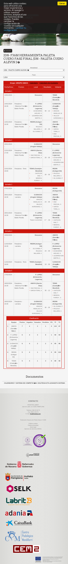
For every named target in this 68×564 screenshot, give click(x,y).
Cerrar (62, 3)
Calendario (34, 83)
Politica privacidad (33, 425)
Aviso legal (33, 427)
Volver (8, 50)
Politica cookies (33, 423)
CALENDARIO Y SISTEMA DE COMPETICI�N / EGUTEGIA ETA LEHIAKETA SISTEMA (34, 383)
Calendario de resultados (49, 83)
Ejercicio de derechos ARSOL (33, 429)
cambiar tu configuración (15, 28)
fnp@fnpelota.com (35, 413)
